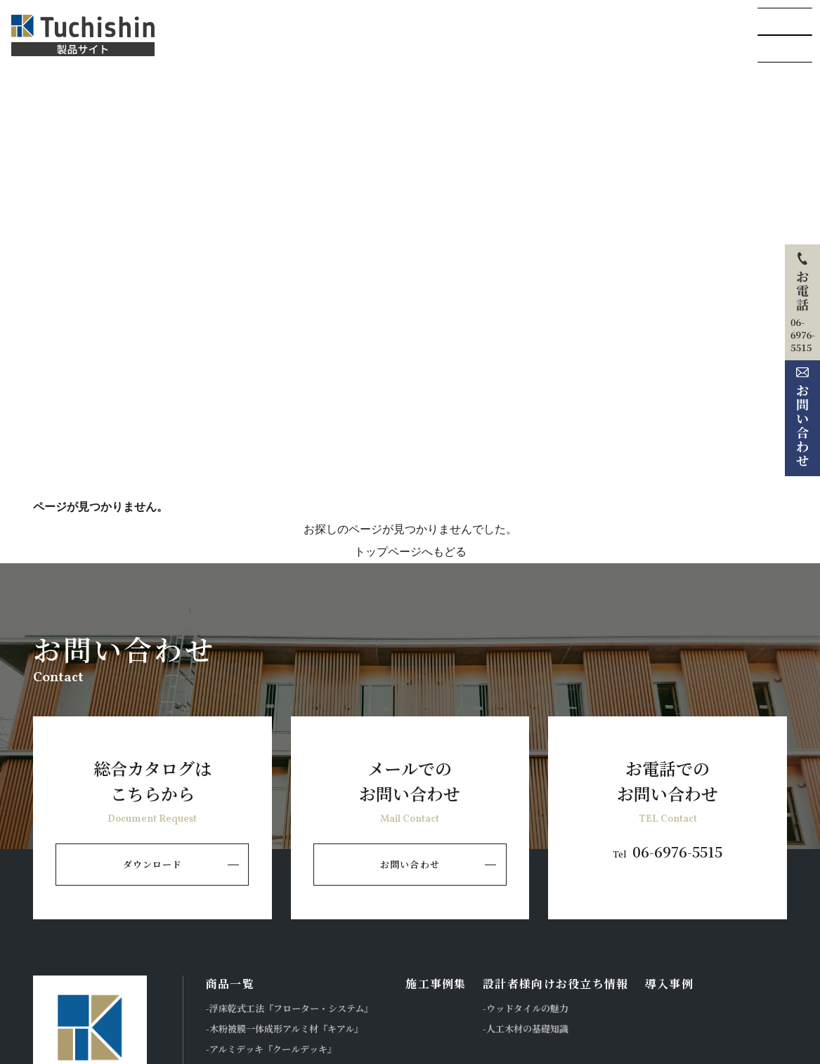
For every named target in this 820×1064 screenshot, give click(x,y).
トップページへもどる (410, 552)
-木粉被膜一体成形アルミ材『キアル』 (284, 1028)
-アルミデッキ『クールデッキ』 (271, 1049)
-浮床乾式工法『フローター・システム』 (289, 1008)
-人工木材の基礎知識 (525, 1028)
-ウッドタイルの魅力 (525, 1008)
